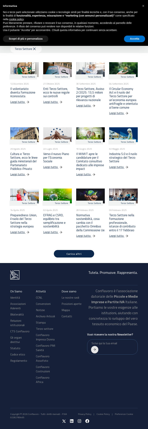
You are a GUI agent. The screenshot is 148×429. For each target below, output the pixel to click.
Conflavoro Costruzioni (43, 369)
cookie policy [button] (16, 19)
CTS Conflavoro (19, 331)
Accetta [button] (134, 38)
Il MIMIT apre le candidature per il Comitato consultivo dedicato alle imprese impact (90, 161)
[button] (143, 6)
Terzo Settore (25, 49)
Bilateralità (17, 314)
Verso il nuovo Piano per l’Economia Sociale (56, 157)
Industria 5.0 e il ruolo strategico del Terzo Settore (123, 157)
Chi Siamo (16, 291)
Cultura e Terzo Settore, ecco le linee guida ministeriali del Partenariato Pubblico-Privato (24, 161)
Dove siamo (69, 291)
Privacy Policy (84, 414)
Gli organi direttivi (16, 339)
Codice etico (17, 354)
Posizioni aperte (72, 304)
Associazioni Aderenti (18, 306)
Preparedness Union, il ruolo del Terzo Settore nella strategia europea (23, 221)
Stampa (41, 322)
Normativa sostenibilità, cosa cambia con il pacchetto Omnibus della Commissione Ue (90, 223)
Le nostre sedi (70, 297)
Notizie (40, 310)
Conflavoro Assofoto (42, 358)
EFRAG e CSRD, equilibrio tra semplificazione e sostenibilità (54, 221)
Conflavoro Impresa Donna (45, 337)
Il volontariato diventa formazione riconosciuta (22, 92)
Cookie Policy (103, 414)
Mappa (66, 310)
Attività (41, 291)
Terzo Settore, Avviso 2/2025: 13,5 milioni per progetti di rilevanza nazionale (90, 94)
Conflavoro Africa (42, 379)
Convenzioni (43, 304)
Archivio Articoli (45, 316)
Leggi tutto (21, 102)
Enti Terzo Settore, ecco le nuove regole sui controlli (56, 92)
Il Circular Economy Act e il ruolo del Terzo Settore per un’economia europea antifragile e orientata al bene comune (123, 98)
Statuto (15, 348)
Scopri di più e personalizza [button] (25, 38)
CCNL (39, 297)
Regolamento (18, 360)
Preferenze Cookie (124, 414)
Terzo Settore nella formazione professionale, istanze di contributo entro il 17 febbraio (122, 223)
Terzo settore (44, 328)
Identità (15, 297)
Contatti (67, 316)
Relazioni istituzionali (17, 322)
